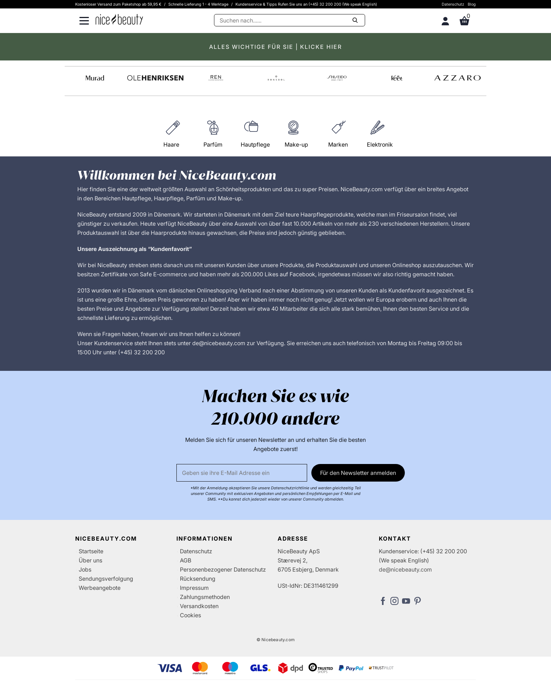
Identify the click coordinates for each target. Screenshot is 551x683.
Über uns (90, 560)
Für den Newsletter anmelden (358, 472)
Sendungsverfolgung (106, 578)
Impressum (194, 587)
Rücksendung (197, 578)
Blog (472, 4)
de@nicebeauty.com (405, 569)
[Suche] (289, 20)
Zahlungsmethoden (205, 596)
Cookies (190, 615)
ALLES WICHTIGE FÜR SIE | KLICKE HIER (275, 46)
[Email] (241, 473)
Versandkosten (199, 606)
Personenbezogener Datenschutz (223, 569)
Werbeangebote (100, 587)
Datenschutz (453, 4)
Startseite (91, 551)
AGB (185, 560)
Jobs (85, 569)
